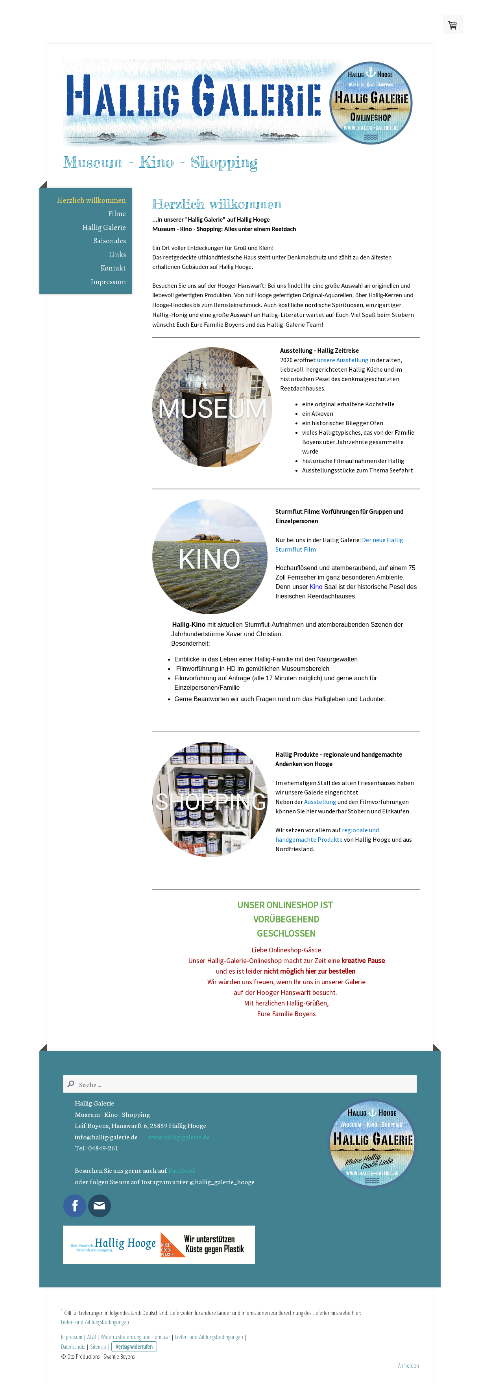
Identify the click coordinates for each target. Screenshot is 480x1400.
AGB (91, 1353)
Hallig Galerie (104, 243)
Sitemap (98, 1363)
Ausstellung (320, 817)
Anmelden (408, 1381)
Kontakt (113, 284)
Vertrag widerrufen (134, 1363)
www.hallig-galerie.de (179, 1151)
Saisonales (110, 257)
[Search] (240, 1100)
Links (117, 270)
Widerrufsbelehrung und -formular (135, 1353)
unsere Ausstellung (343, 375)
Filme (117, 229)
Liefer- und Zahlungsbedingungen (95, 1338)
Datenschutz (73, 1363)
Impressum (108, 297)
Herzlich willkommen (91, 216)
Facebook (182, 1185)
